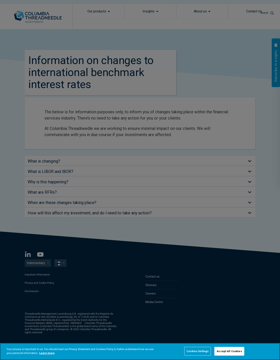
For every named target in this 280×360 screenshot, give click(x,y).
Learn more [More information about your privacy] (47, 353)
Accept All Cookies (229, 351)
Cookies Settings (198, 351)
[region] (140, 351)
